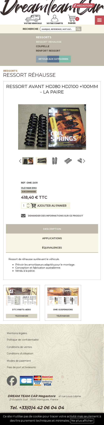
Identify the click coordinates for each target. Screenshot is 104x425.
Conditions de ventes (19, 347)
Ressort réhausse (49, 42)
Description (52, 228)
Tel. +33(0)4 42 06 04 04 (36, 407)
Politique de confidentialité (23, 339)
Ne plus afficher (82, 420)
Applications (52, 238)
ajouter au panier (48, 205)
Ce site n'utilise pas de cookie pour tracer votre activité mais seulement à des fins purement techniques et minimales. (52, 419)
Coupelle (42, 46)
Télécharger (21, 316)
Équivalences (52, 247)
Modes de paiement (19, 360)
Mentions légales (17, 333)
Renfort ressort (48, 51)
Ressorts (10, 70)
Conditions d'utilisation (20, 353)
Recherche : (31, 28)
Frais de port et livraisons (21, 367)
